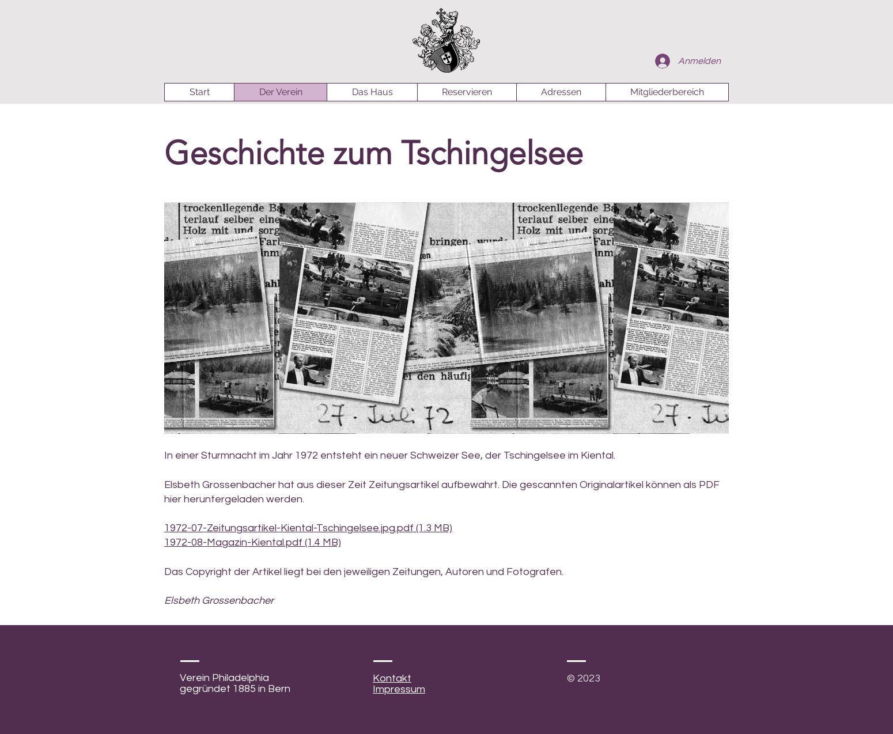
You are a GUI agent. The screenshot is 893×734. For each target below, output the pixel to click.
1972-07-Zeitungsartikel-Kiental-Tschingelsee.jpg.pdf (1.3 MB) (308, 528)
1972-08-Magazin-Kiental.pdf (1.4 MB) (252, 542)
